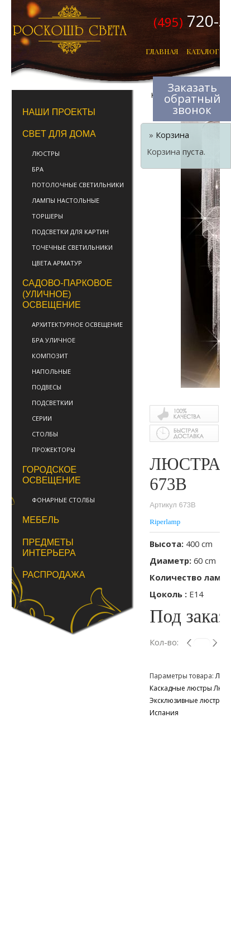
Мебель (40, 520)
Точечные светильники (72, 247)
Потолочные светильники (78, 184)
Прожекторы (53, 449)
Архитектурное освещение (77, 324)
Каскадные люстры (181, 688)
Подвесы (46, 387)
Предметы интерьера (49, 548)
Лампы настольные (65, 200)
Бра (38, 169)
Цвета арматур (57, 263)
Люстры (46, 153)
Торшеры (47, 216)
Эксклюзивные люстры (187, 700)
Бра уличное (53, 340)
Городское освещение (51, 475)
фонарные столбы (63, 500)
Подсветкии (52, 402)
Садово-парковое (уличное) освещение (67, 293)
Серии (42, 418)
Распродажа (53, 574)
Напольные (51, 371)
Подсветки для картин (70, 231)
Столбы (45, 434)
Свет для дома (59, 134)
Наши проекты (58, 112)
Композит (50, 355)
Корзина (172, 134)
